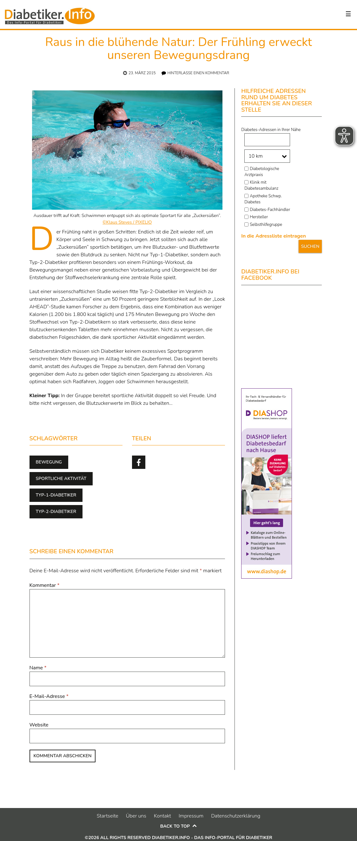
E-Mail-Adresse (49, 696)
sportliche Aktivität (61, 479)
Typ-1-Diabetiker (56, 495)
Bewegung (49, 462)
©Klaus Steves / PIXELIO (127, 222)
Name (38, 667)
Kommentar (45, 585)
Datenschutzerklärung (235, 815)
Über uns (136, 815)
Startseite (107, 815)
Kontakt (162, 815)
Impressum (191, 815)
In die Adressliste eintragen (273, 236)
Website (39, 724)
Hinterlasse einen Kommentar (198, 73)
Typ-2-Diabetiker (56, 512)
